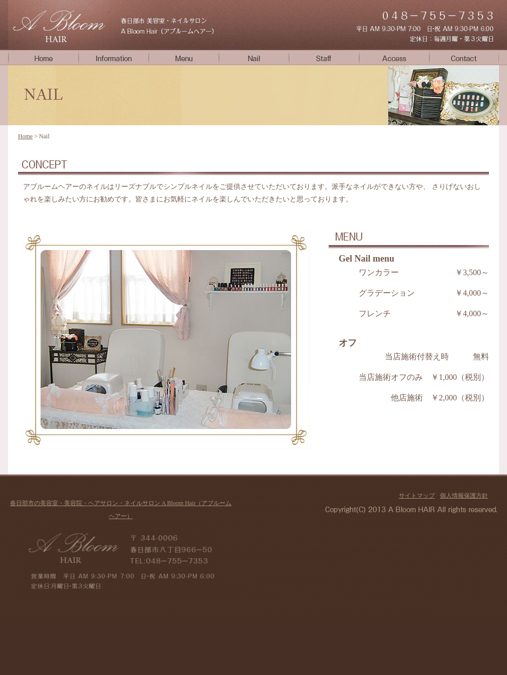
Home (43, 57)
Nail (253, 57)
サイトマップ (417, 495)
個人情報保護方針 (464, 495)
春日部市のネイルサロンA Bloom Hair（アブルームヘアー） (58, 24)
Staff (324, 57)
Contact (464, 57)
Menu (183, 57)
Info (113, 57)
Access (394, 57)
